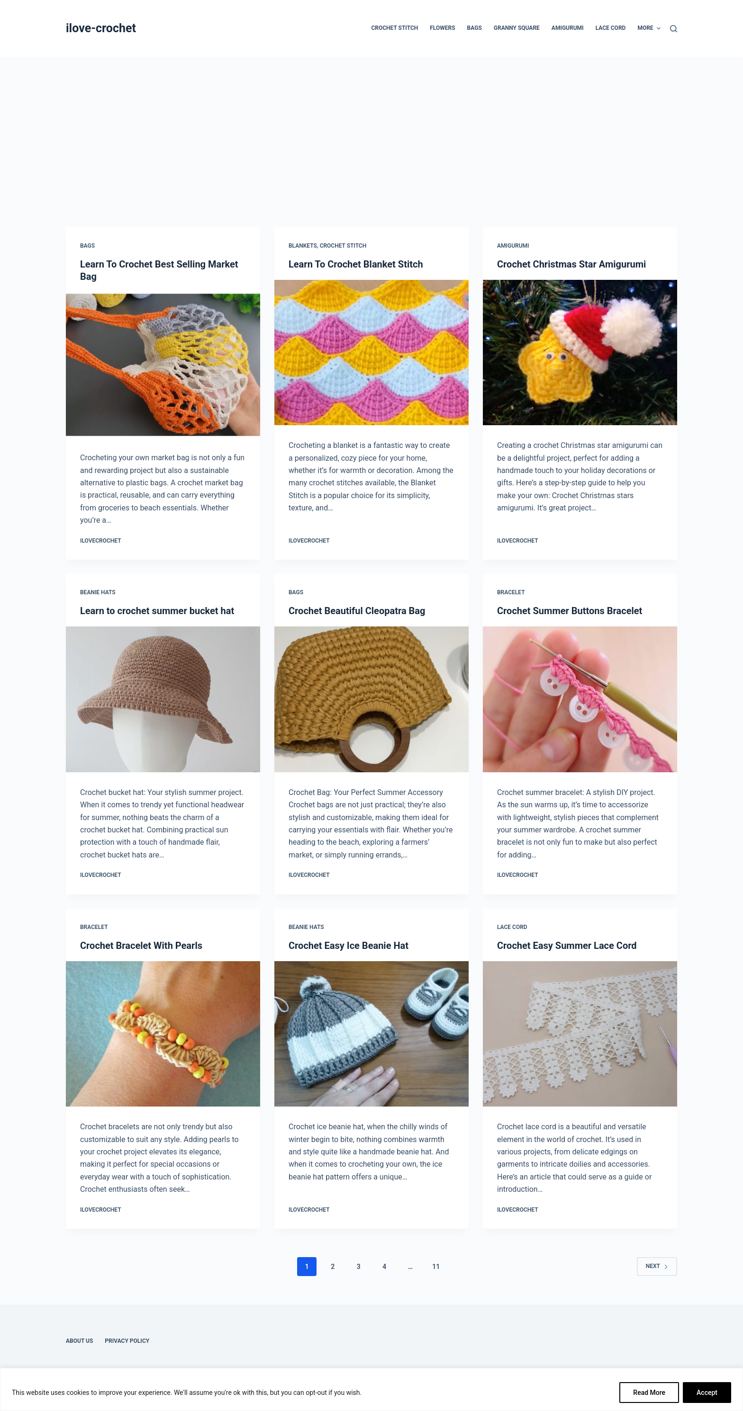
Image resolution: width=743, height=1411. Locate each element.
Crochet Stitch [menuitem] (394, 28)
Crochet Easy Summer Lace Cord (567, 945)
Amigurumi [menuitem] (568, 28)
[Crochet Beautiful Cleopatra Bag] (371, 699)
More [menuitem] (649, 28)
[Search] (673, 28)
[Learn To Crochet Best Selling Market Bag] (163, 365)
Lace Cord (512, 927)
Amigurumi (513, 245)
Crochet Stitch (343, 245)
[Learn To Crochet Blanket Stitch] (371, 353)
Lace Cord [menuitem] (611, 28)
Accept (707, 1392)
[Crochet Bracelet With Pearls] (163, 1034)
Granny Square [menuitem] (517, 28)
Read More (649, 1392)
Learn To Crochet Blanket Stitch (356, 264)
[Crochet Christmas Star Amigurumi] (580, 353)
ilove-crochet (101, 28)
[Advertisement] (371, 128)
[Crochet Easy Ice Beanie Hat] (371, 1034)
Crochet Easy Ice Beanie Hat (348, 945)
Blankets (303, 245)
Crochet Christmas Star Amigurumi (571, 264)
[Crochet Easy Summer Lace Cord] (580, 1034)
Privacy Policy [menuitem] (127, 1341)
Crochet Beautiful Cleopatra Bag (357, 610)
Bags (87, 245)
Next (657, 1266)
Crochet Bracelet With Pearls (141, 945)
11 (436, 1266)
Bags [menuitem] (474, 28)
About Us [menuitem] (79, 1341)
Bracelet (511, 592)
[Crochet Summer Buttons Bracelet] (580, 699)
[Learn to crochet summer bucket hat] (163, 699)
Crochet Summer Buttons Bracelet (569, 610)
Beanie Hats (98, 592)
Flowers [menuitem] (442, 28)
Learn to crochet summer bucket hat (157, 610)
